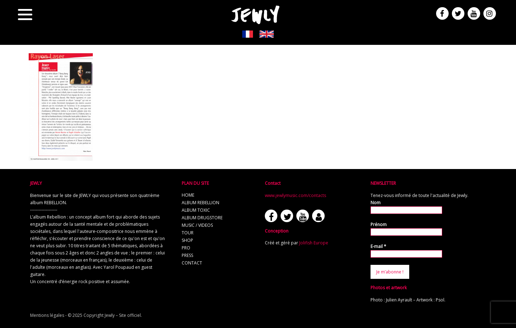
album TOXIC (196, 210)
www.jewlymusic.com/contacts (295, 195)
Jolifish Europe (313, 243)
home (188, 195)
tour (188, 233)
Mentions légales (47, 315)
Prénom (379, 224)
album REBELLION (200, 203)
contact (192, 263)
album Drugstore (202, 218)
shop (187, 240)
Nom (376, 203)
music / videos (197, 225)
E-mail (378, 246)
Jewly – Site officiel (123, 315)
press (187, 255)
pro (186, 248)
